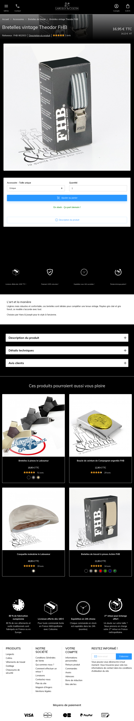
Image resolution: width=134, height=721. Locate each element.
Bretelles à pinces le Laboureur (34, 461)
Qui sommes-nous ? (45, 664)
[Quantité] (98, 188)
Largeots (10, 654)
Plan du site (41, 683)
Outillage (10, 666)
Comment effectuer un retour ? (46, 670)
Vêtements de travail (15, 662)
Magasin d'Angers (44, 687)
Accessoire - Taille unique (19, 182)
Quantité (73, 182)
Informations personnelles (71, 659)
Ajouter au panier (67, 198)
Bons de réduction (73, 680)
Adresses (69, 676)
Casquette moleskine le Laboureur (33, 554)
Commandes (71, 668)
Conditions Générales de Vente (45, 659)
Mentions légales (43, 691)
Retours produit (72, 664)
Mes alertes (70, 684)
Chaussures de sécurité (13, 671)
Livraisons (40, 675)
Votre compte (71, 650)
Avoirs (68, 672)
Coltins (9, 658)
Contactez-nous (43, 679)
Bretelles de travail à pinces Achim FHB (100, 554)
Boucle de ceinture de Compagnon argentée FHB (100, 461)
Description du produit (39, 35)
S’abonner (123, 656)
